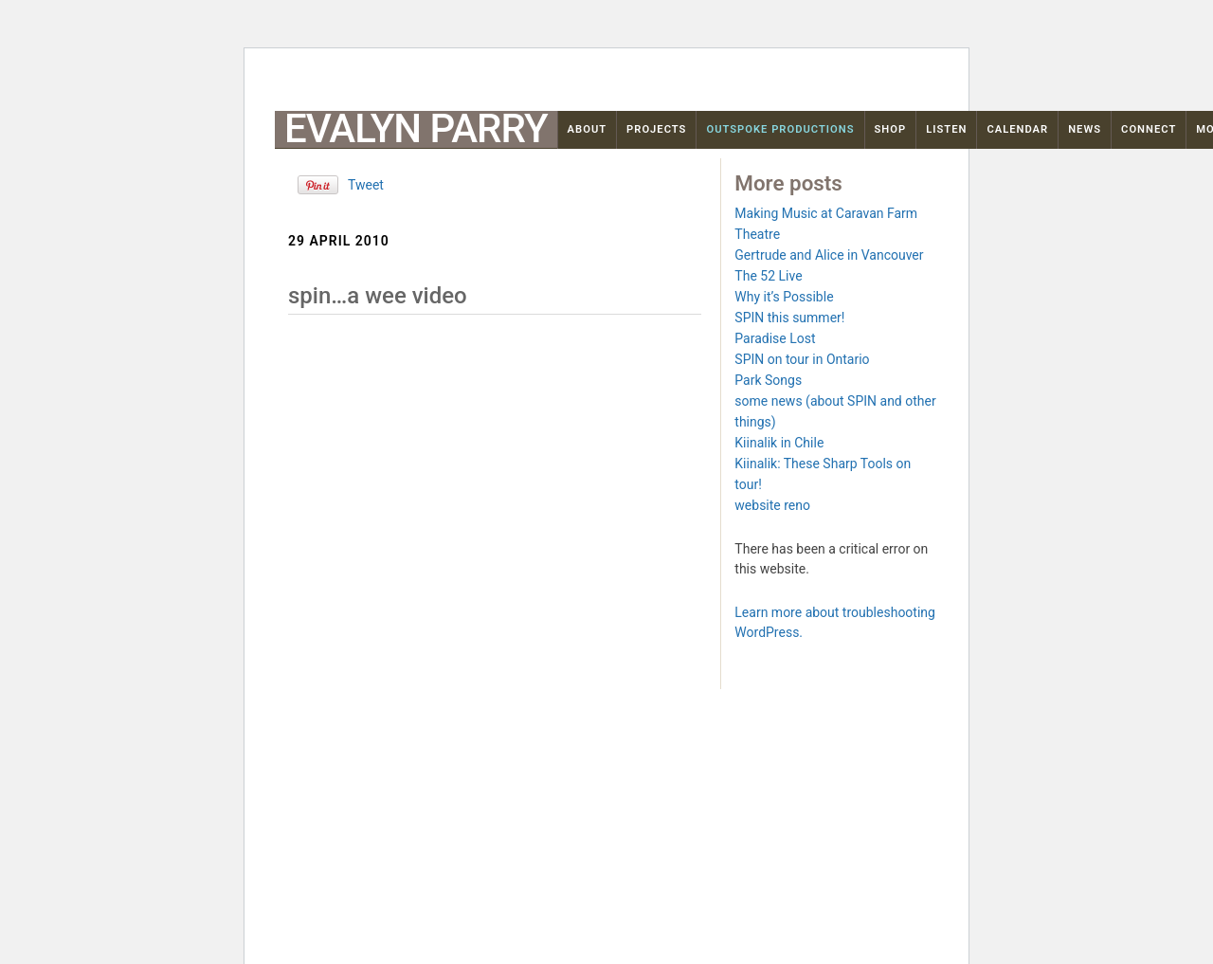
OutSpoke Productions (780, 129)
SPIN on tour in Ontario (801, 359)
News (1084, 129)
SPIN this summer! (789, 317)
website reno (772, 505)
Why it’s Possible (783, 296)
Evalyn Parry (416, 129)
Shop (891, 129)
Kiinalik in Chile (779, 442)
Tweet (366, 184)
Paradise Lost (774, 338)
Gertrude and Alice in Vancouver (828, 255)
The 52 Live (768, 275)
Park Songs (768, 380)
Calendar (1017, 129)
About (587, 129)
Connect (1148, 129)
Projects (656, 129)
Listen (946, 129)
